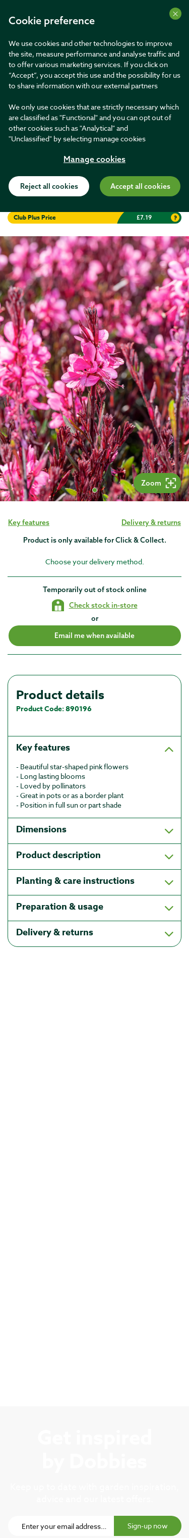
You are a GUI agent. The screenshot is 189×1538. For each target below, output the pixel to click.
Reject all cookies (49, 186)
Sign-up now (148, 1525)
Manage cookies (94, 160)
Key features (28, 522)
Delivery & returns (151, 522)
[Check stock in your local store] (95, 605)
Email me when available (94, 635)
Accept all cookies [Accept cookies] (140, 186)
